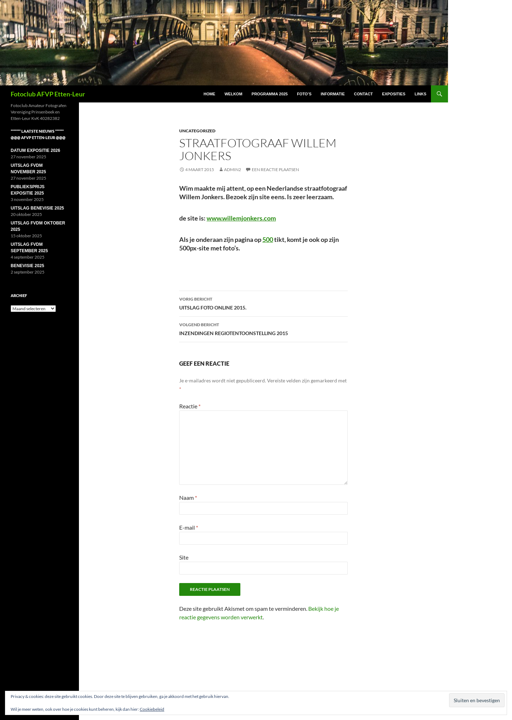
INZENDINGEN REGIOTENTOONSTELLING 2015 (263, 328)
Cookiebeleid (152, 709)
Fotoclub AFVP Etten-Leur (48, 94)
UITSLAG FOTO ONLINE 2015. (263, 303)
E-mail (188, 527)
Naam (188, 497)
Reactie (190, 406)
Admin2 (232, 169)
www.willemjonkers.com (241, 218)
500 (267, 239)
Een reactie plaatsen (275, 169)
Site (183, 557)
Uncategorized (197, 130)
